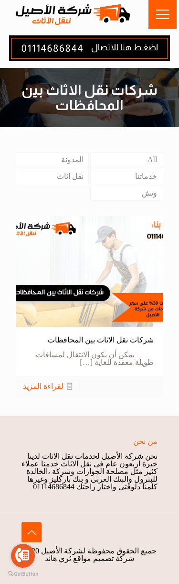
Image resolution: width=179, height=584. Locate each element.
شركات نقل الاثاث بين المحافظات (101, 340)
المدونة (72, 159)
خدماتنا (146, 176)
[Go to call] (23, 556)
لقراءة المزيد (43, 386)
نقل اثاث (70, 176)
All (152, 159)
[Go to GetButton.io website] (23, 574)
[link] (89, 48)
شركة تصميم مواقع (103, 558)
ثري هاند (58, 558)
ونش (149, 193)
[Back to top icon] (31, 532)
